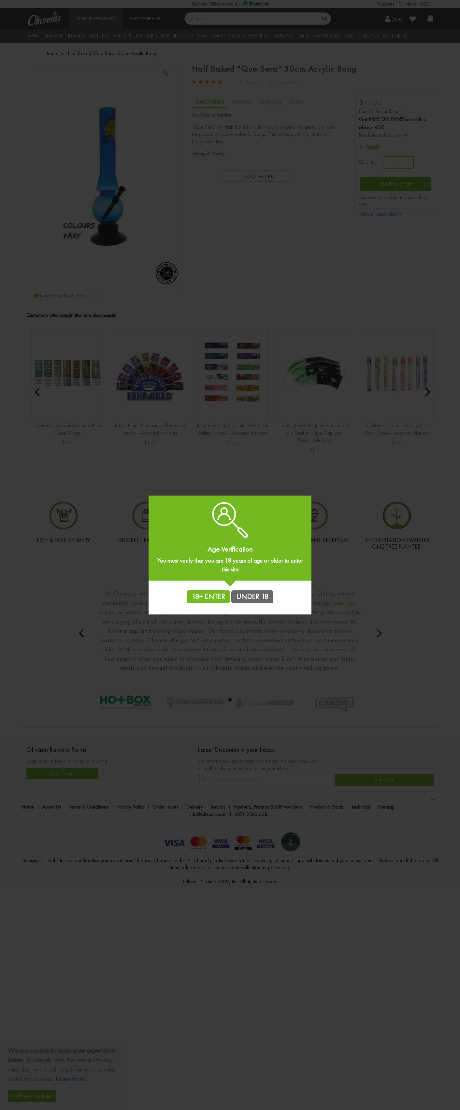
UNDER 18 (252, 596)
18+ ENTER (208, 596)
